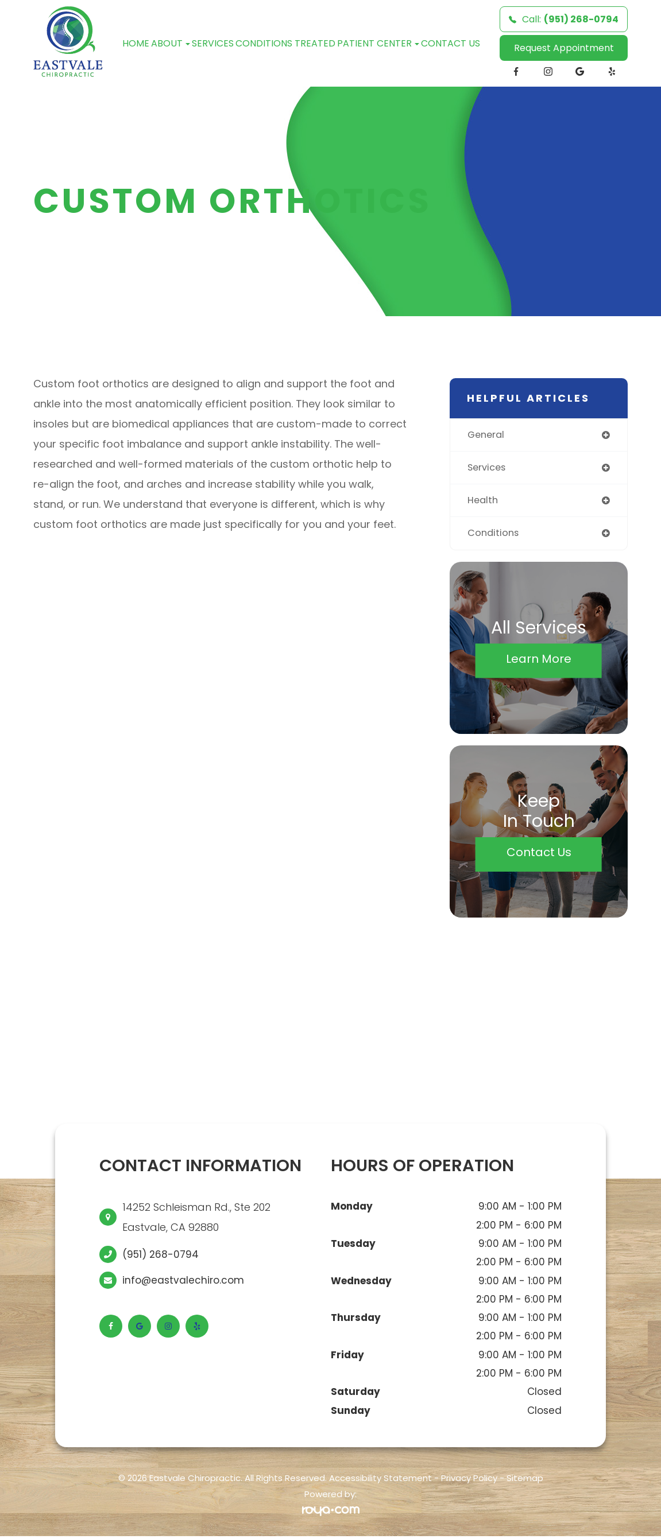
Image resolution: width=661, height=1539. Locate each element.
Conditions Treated (285, 43)
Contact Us (450, 43)
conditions (494, 535)
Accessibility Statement (380, 1481)
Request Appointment (564, 48)
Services (213, 43)
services (488, 468)
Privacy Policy (469, 1481)
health (483, 502)
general (487, 435)
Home (135, 43)
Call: (564, 19)
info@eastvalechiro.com (183, 1283)
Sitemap (525, 1481)
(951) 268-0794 (160, 1257)
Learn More (538, 661)
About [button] (170, 43)
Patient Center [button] (378, 43)
